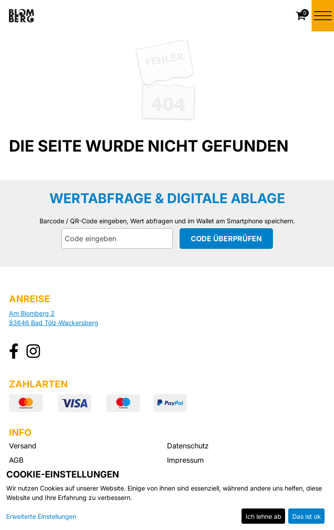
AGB (16, 460)
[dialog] (167, 497)
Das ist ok (306, 516)
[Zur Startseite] (21, 15)
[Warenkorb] (302, 15)
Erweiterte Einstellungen (41, 516)
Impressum (185, 460)
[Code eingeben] (117, 238)
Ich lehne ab (263, 516)
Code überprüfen (226, 238)
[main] (167, 137)
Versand (22, 445)
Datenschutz (188, 445)
